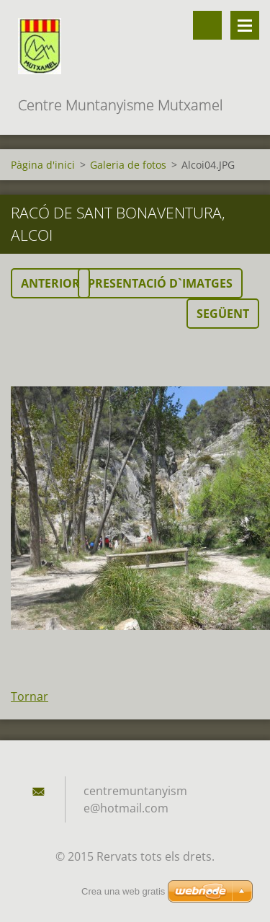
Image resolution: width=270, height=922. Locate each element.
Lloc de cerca (207, 25)
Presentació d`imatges (160, 283)
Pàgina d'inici (43, 165)
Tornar (29, 696)
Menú (244, 25)
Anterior (50, 283)
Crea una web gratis (123, 891)
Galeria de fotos (128, 165)
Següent (223, 314)
